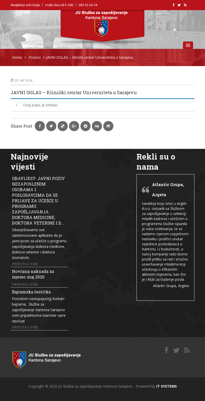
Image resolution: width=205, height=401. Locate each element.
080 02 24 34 (88, 5)
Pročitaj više (25, 263)
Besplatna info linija (25, 5)
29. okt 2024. (22, 80)
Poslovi (35, 57)
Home (17, 57)
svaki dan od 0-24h (59, 5)
